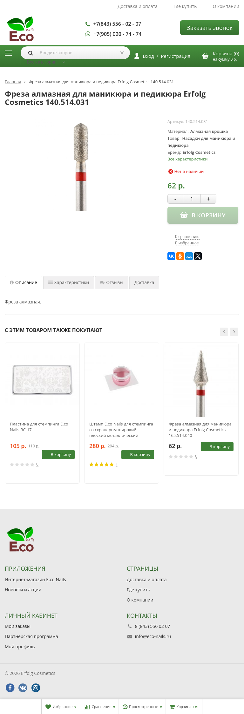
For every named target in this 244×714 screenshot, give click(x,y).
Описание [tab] (23, 282)
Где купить (185, 6)
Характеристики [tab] (68, 282)
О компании (226, 6)
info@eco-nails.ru (153, 636)
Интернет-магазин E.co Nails (35, 579)
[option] (42, 413)
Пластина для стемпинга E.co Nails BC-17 (39, 426)
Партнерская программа (31, 636)
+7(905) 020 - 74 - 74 (117, 34)
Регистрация (175, 56)
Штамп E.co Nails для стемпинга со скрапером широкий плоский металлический (121, 429)
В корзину (57, 454)
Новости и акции (23, 590)
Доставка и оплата (138, 6)
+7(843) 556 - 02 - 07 (117, 23)
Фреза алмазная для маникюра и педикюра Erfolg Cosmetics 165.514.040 (200, 429)
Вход (148, 56)
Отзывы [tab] (111, 282)
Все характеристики (187, 159)
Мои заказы (17, 626)
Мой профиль (20, 646)
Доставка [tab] (144, 282)
